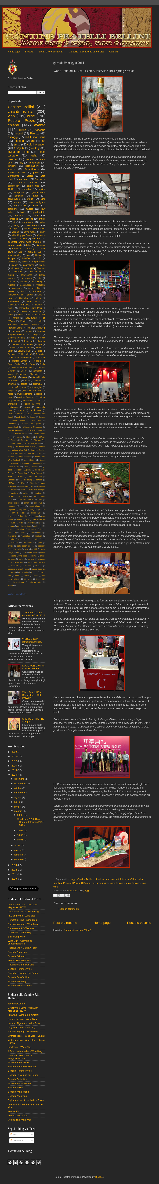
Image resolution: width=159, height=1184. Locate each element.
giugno (18, 806)
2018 (14, 756)
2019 (28, 414)
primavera (12, 404)
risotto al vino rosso (19, 556)
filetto (19, 519)
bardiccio (38, 493)
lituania (22, 533)
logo (40, 344)
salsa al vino (32, 404)
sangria (31, 559)
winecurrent (40, 579)
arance (14, 490)
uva (28, 255)
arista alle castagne (37, 490)
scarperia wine (17, 562)
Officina (25, 463)
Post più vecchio (139, 923)
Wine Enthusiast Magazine (23, 374)
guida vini (38, 526)
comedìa (26, 189)
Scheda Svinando (17, 956)
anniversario (13, 301)
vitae (19, 413)
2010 (14, 879)
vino (144, 883)
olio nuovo (27, 542)
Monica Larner (19, 361)
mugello (11, 285)
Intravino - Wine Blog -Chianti (23, 1015)
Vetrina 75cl (14, 1111)
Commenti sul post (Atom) (77, 930)
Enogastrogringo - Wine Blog (23, 1031)
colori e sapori (36, 144)
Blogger (99, 1177)
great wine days (24, 526)
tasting (41, 189)
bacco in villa (19, 238)
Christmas (12, 424)
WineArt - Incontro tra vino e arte (86, 51)
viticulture (41, 285)
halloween (40, 341)
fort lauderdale (39, 519)
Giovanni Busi (39, 440)
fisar (27, 519)
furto (21, 523)
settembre (20, 792)
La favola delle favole (25, 447)
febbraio (19, 854)
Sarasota (11, 480)
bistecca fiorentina (16, 338)
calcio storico (13, 503)
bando (29, 331)
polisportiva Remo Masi (30, 308)
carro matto (30, 232)
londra (31, 533)
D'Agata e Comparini (32, 427)
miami (10, 397)
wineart (12, 169)
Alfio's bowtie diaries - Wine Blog (25, 1051)
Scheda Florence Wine (20, 969)
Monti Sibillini (29, 460)
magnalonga (28, 265)
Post (13, 1134)
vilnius (26, 576)
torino (33, 572)
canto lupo (33, 185)
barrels (11, 496)
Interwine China (128, 879)
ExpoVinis (40, 354)
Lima (39, 295)
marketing (12, 536)
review (24, 311)
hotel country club (16, 529)
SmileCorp (40, 328)
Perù (10, 298)
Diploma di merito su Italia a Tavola (26, 1100)
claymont (22, 509)
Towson (39, 480)
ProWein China (15, 328)
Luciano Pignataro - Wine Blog (24, 1023)
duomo (35, 516)
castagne (12, 506)
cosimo (32, 338)
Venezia (33, 483)
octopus (14, 542)
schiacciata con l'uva (36, 562)
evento (39, 125)
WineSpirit (12, 377)
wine (55, 886)
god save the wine (31, 390)
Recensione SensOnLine (21, 964)
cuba (39, 278)
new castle (22, 539)
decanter (36, 238)
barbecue (15, 380)
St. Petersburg (25, 480)
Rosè (10, 476)
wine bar (28, 268)
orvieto (10, 546)
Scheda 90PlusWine (18, 1062)
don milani (24, 516)
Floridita (19, 437)
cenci (22, 506)
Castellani (17, 271)
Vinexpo (41, 235)
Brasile (11, 291)
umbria (21, 410)
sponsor (19, 215)
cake (40, 499)
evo (24, 387)
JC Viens (24, 321)
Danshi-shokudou (15, 430)
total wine (24, 179)
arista (22, 490)
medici (11, 308)
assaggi (72, 879)
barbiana (26, 493)
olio (25, 205)
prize (42, 222)
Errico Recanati (35, 430)
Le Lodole (37, 321)
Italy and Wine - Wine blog (21, 915)
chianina (12, 384)
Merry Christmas (25, 457)
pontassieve (27, 222)
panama (15, 400)
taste (128, 883)
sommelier (13, 185)
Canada (37, 291)
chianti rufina (20, 111)
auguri (11, 275)
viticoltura (40, 245)
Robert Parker (14, 364)
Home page (14, 51)
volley (10, 351)
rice (24, 552)
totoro (17, 576)
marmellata (25, 536)
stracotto (38, 566)
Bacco (32, 417)
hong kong (36, 281)
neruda (11, 539)
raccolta (11, 311)
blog (34, 496)
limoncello (28, 344)
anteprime (41, 486)
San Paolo (30, 364)
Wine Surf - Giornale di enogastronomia (20, 942)
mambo (29, 159)
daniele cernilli (18, 513)
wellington (15, 579)
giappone (13, 209)
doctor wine (36, 513)
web (43, 576)
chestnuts (37, 380)
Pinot (26, 467)
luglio (17, 802)
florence (11, 281)
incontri (106, 879)
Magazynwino (17, 453)
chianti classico (35, 506)
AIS (36, 215)
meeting (57, 883)
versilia (20, 314)
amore (24, 377)
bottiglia (19, 195)
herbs (10, 394)
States (30, 175)
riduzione (33, 552)
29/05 (20, 815)
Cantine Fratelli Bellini (17, 594)
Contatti (113, 51)
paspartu (41, 546)
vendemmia (33, 225)
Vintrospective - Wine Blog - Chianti (26, 1036)
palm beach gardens (25, 546)
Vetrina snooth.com (18, 1115)
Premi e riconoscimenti (51, 51)
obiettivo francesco (26, 397)
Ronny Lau (22, 473)
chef (15, 205)
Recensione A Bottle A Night (22, 948)
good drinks (39, 212)
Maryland (12, 324)
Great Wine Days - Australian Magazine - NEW (23, 906)
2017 (14, 761)
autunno (16, 331)
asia (20, 252)
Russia (20, 476)
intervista (32, 529)
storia (30, 199)
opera (39, 542)
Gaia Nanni (25, 440)
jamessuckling (14, 255)
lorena (40, 533)
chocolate (12, 305)
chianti (97, 879)
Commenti (16, 1140)
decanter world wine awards (24, 242)
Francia (15, 318)
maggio (18, 811)
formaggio (25, 305)
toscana (136, 883)
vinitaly (35, 148)
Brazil (23, 291)
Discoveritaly (35, 271)
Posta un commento (68, 909)
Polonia (35, 467)
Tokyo (38, 298)
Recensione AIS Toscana (21, 928)
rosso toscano (117, 883)
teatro (10, 314)
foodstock (15, 341)
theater (39, 347)
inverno (15, 344)
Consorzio (40, 179)
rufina (22, 129)
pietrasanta (28, 400)
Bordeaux (16, 248)
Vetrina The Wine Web (19, 960)
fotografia (12, 390)
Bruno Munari (19, 420)
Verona (15, 232)
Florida (36, 205)
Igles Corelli (16, 443)
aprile (17, 845)
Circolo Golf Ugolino (31, 424)
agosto (18, 797)
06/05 (20, 839)
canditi (26, 503)
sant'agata (13, 407)
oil (14, 222)
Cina (43, 199)
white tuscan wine (36, 314)
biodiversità (23, 496)
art (43, 140)
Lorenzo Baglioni (38, 450)
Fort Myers (40, 437)
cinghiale (11, 509)
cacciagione (26, 278)
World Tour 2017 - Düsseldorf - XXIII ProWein (31, 695)
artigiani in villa (38, 377)
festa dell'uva (34, 252)
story (16, 225)
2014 (14, 774)
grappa (11, 526)
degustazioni (32, 166)
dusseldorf (13, 387)
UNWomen (12, 483)
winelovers (17, 288)
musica (29, 209)
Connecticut (13, 427)
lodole (39, 394)
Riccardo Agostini (23, 470)
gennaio (18, 859)
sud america (26, 347)
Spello (42, 364)
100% (11, 189)
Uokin (23, 483)
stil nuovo (26, 566)
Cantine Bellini (84, 879)
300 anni (41, 268)
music (42, 218)
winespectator (36, 582)
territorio (13, 159)
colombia (37, 384)
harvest (23, 281)
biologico (36, 334)
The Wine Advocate (22, 367)
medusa (38, 536)
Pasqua (11, 258)
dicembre (19, 779)
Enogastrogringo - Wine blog (23, 924)
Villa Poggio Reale (22, 235)
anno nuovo (33, 301)
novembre (20, 783)
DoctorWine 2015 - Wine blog (23, 911)
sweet (13, 572)
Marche (11, 457)
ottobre (18, 788)
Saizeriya (31, 248)
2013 (14, 865)
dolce (42, 338)
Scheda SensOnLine (19, 977)
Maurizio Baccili (27, 182)
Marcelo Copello (35, 453)
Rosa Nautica (36, 473)
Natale (38, 255)
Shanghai (23, 298)
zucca (10, 585)
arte (33, 140)
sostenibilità (25, 285)
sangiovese (14, 199)
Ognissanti (37, 463)
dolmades (12, 516)
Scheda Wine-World (18, 1091)
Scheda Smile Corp (18, 1079)
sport (42, 232)
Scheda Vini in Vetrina (19, 1083)
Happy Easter (30, 318)
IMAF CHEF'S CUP (34, 228)
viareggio (12, 228)
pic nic (42, 265)
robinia (33, 556)
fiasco (25, 262)
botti (26, 380)
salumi (21, 559)
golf (40, 523)
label (28, 245)
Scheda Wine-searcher (20, 985)
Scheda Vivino (15, 1087)
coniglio (33, 509)
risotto (42, 552)
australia (14, 493)
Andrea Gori (34, 288)
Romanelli (13, 218)
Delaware (12, 354)
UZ (39, 258)
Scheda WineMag (17, 981)
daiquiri (42, 509)
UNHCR (24, 371)
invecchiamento (24, 394)
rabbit (34, 549)
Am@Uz (19, 148)
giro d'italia (30, 523)
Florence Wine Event (21, 357)
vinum (35, 576)
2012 (14, 869)
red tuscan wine (100, 883)
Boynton (41, 417)
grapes (15, 265)
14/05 (20, 830)
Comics (38, 351)
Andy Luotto (21, 417)
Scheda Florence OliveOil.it (22, 1066)
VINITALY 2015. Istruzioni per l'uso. (32, 640)
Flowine (29, 437)
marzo (17, 850)
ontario (42, 397)
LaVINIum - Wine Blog (19, 1047)
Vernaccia (37, 371)
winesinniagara (18, 582)
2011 (14, 874)
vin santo (15, 268)
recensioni (34, 162)
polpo (39, 400)
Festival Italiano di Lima (18, 434)
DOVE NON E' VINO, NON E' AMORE (33, 667)
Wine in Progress (26, 486)
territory (12, 166)
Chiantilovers (32, 169)
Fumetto (14, 440)
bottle (23, 212)
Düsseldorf (26, 354)
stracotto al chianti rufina (18, 569)
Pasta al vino (14, 467)
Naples (42, 460)
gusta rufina (38, 192)
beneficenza (26, 275)
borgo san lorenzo (25, 499)
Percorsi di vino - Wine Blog (22, 920)
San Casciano (35, 476)
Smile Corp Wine (17, 936)
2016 (14, 765)
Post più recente (65, 923)
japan (35, 195)
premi (36, 172)
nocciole (34, 539)
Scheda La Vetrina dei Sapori (23, 973)
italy (21, 162)
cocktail (24, 384)
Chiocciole (36, 420)
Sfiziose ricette (16, 172)
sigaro (27, 407)
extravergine (36, 387)
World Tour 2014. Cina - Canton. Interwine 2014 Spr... (30, 822)
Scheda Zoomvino (17, 952)
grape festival (38, 262)
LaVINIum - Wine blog (19, 932)
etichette (28, 218)
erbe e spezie (15, 245)
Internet (115, 879)
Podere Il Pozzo (71, 883)
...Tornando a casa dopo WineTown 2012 (33, 614)
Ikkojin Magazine (32, 443)
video (10, 413)
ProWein (26, 258)
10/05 (20, 835)
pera (26, 549)
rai (18, 552)
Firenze (34, 133)
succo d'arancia (38, 569)
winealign (27, 579)
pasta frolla (16, 549)
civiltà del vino (18, 151)
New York (37, 324)
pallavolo (12, 347)
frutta (13, 523)
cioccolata (12, 262)
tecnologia (23, 572)
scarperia (41, 559)
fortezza (28, 341)
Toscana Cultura (16, 1003)
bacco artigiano (37, 202)
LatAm (30, 295)
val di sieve (36, 410)
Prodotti (29, 51)
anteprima (19, 192)
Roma (29, 328)
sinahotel (37, 311)
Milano (24, 324)
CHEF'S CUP (24, 351)
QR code (85, 883)
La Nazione (40, 357)
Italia (140, 879)
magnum (38, 305)
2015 (14, 770)
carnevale (38, 503)
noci (43, 539)
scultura (14, 566)
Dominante (13, 175)
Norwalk (14, 463)
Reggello (37, 361)
